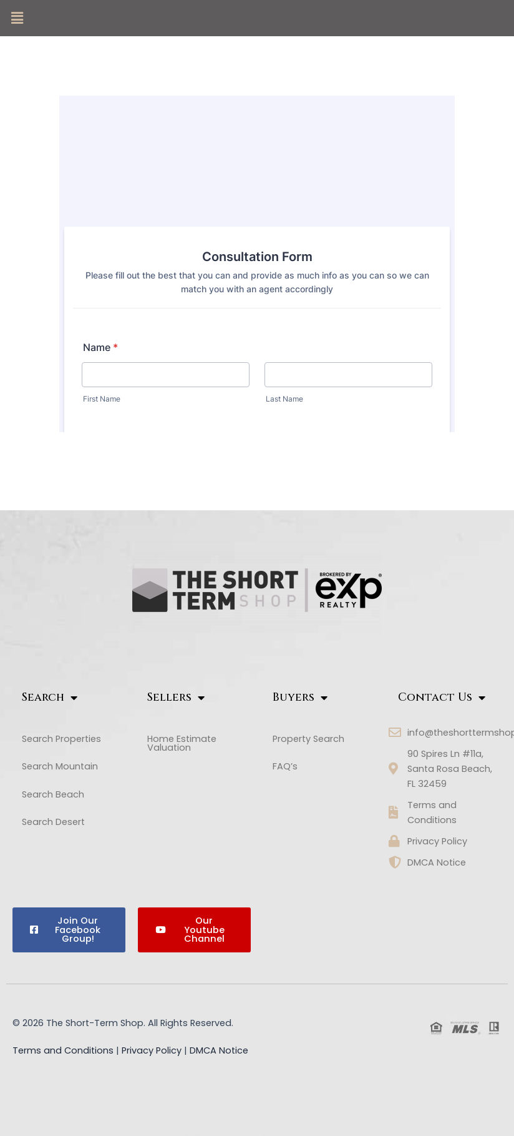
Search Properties (61, 739)
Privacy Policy (152, 1050)
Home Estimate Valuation (181, 743)
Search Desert (60, 822)
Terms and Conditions (63, 1050)
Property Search (308, 739)
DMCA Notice (219, 1050)
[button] (16, 18)
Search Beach (60, 794)
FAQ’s (285, 766)
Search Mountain (67, 767)
